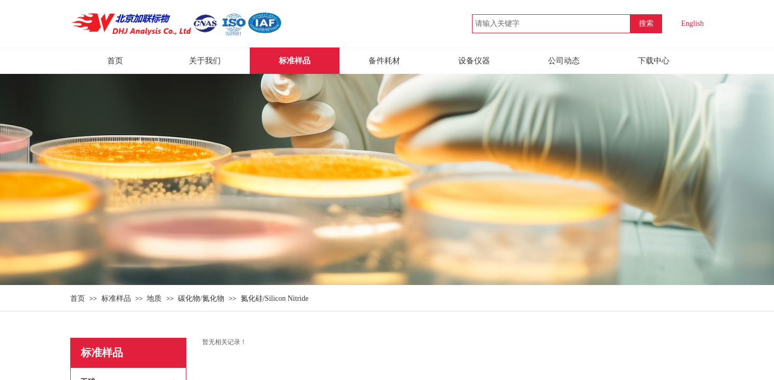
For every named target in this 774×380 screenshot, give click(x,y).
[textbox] (551, 23)
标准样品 (116, 298)
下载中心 (653, 60)
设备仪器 (474, 60)
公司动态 (564, 60)
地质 (154, 298)
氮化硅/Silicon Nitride (275, 298)
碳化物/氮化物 (201, 298)
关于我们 (205, 60)
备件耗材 (384, 60)
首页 (77, 298)
